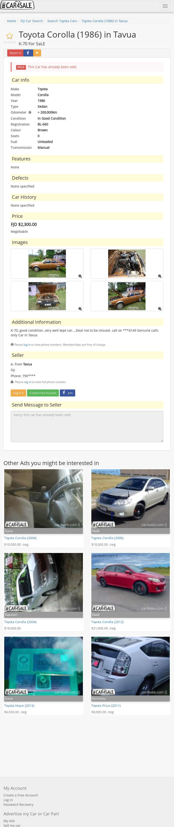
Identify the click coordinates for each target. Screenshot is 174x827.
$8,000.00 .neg (102, 712)
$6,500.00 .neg (15, 712)
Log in (8, 800)
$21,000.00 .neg (103, 628)
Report (15, 53)
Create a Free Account (21, 795)
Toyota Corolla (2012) (107, 622)
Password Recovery (18, 804)
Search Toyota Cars (62, 21)
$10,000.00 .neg (16, 544)
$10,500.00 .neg (103, 544)
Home (11, 21)
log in (27, 344)
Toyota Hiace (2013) (19, 705)
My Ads (9, 821)
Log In (18, 393)
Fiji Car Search (32, 21)
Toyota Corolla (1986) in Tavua (105, 21)
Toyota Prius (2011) (106, 705)
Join (67, 393)
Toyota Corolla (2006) (107, 538)
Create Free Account (43, 393)
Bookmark (10, 42)
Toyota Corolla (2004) (20, 538)
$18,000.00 (12, 628)
